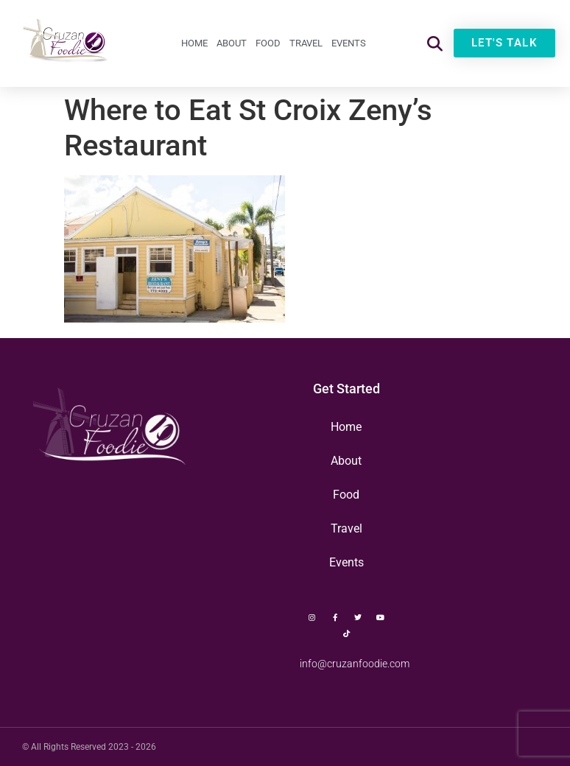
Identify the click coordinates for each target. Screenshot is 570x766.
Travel (306, 43)
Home (194, 43)
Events (348, 43)
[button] (435, 43)
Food (268, 43)
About (232, 43)
